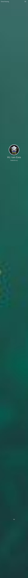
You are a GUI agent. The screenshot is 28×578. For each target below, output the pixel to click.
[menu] (25, 1)
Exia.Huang (5, 1)
